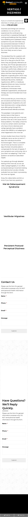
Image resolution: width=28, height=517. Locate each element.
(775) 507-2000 (12, 25)
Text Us (21, 515)
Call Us (7, 515)
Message (4, 318)
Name (3, 296)
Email (3, 310)
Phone (4, 303)
